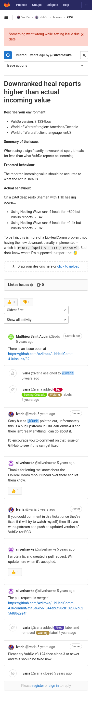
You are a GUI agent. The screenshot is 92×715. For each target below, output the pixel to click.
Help (66, 5)
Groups (37, 5)
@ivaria (67, 373)
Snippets (52, 5)
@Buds (33, 421)
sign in (54, 686)
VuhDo (23, 17)
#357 (70, 17)
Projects (21, 5)
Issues (57, 17)
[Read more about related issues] (31, 285)
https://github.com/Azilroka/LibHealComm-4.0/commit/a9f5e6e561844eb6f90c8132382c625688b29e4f (45, 608)
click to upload (68, 266)
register (38, 686)
